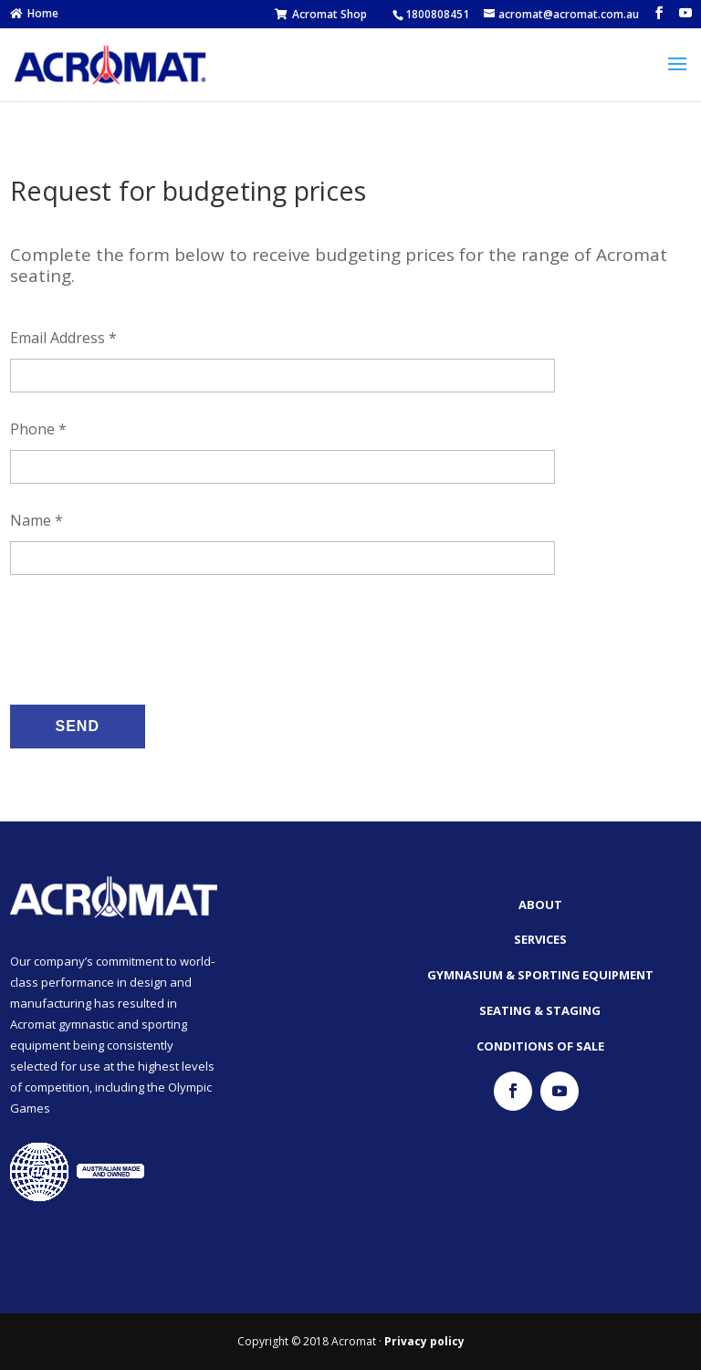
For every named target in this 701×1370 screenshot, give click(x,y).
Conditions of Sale (540, 1046)
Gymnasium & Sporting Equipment (540, 975)
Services (540, 939)
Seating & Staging (540, 1010)
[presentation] (149, 637)
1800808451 (437, 14)
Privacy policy (424, 1341)
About (540, 904)
